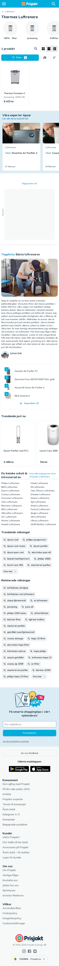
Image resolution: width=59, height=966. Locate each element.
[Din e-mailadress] (29, 724)
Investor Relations (13, 895)
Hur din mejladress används (16, 741)
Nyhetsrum (9, 890)
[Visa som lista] (49, 49)
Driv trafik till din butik (15, 842)
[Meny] (3, 3)
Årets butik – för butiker (16, 852)
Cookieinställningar (14, 923)
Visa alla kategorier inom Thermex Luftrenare (42, 475)
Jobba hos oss (11, 885)
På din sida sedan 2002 (16, 789)
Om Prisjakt (9, 870)
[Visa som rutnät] (43, 49)
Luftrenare (9, 11)
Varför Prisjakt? (11, 837)
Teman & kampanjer (14, 804)
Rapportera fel (29, 183)
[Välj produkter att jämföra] (44, 57)
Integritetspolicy (12, 918)
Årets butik (9, 809)
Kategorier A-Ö (11, 814)
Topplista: (8, 254)
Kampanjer (9, 819)
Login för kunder (12, 857)
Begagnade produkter (15, 824)
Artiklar (7, 794)
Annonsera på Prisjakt (15, 847)
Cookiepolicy (10, 913)
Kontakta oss (10, 880)
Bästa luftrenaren (28, 254)
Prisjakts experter (13, 799)
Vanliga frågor (11, 875)
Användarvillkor (12, 908)
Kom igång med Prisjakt (16, 784)
